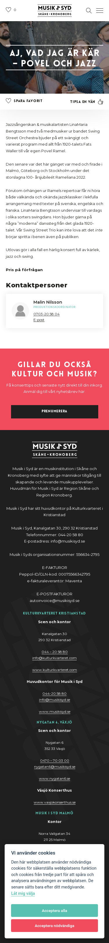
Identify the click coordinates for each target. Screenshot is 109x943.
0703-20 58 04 (46, 314)
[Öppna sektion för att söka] (89, 11)
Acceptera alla (54, 910)
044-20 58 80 (54, 693)
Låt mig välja (23, 893)
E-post (38, 320)
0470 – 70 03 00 (54, 760)
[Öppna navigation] (99, 11)
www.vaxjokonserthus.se (55, 802)
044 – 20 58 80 (55, 652)
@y (54, 699)
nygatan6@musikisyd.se (54, 766)
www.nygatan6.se (54, 778)
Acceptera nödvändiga (54, 925)
